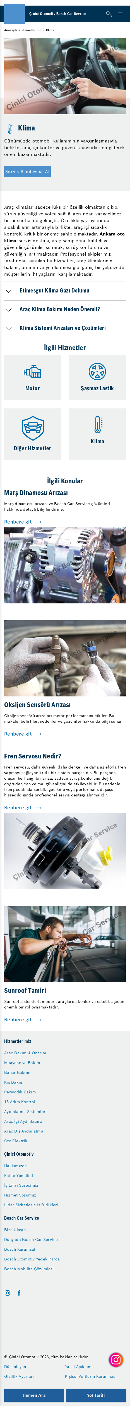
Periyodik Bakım (20, 1092)
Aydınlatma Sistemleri (25, 1111)
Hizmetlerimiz (31, 30)
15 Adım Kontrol (19, 1101)
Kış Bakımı (14, 1082)
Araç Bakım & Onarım (25, 1052)
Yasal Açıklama (79, 1366)
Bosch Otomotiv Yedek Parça (32, 1259)
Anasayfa (11, 30)
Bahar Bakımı (17, 1072)
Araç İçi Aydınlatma (23, 1121)
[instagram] (7, 1293)
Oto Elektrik (15, 1140)
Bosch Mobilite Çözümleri (29, 1268)
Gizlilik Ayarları (19, 1376)
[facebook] (19, 1293)
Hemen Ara (34, 1395)
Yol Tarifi (96, 1395)
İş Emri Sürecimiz (21, 1185)
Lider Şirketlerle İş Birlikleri (31, 1204)
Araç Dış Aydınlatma (23, 1131)
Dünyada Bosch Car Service (31, 1239)
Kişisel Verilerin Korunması (91, 1376)
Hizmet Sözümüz (20, 1195)
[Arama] (109, 14)
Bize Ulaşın (15, 1229)
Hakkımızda (15, 1165)
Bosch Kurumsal (19, 1249)
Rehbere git (18, 522)
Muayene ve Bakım (22, 1062)
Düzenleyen (15, 1366)
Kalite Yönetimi (18, 1175)
